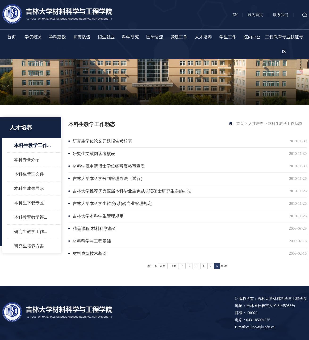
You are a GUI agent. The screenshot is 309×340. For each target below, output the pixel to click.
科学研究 (130, 37)
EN (235, 15)
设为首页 (255, 15)
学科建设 (57, 37)
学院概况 (33, 37)
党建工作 (179, 37)
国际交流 (154, 37)
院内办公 (252, 37)
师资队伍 (81, 37)
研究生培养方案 (29, 246)
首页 (11, 37)
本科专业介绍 (27, 159)
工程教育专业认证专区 (284, 44)
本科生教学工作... (32, 145)
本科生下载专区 (29, 203)
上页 (174, 266)
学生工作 (227, 37)
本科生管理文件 (29, 174)
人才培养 (203, 37)
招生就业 (106, 37)
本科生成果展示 (29, 188)
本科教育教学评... (30, 217)
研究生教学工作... (30, 231)
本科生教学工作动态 (285, 124)
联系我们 (280, 15)
